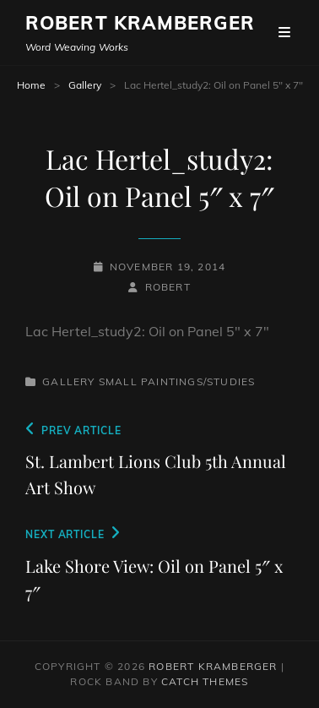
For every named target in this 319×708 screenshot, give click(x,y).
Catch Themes (204, 681)
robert (168, 286)
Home (31, 85)
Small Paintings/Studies (177, 381)
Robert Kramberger (140, 23)
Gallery (84, 85)
